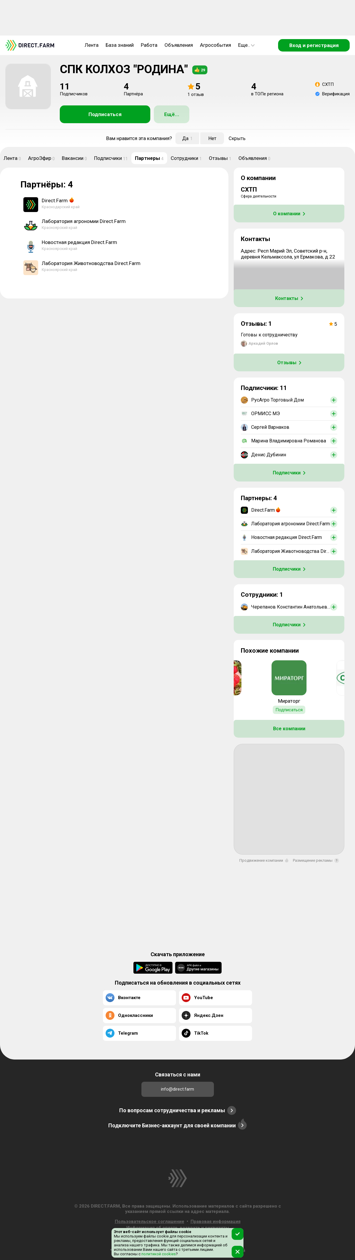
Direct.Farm (55, 200)
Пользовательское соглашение (149, 1221)
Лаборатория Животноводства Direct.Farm (91, 263)
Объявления (178, 45)
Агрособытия (215, 45)
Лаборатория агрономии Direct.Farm (84, 221)
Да (187, 138)
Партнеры (149, 158)
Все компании (289, 728)
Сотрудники (186, 158)
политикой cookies (158, 1254)
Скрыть (237, 138)
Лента (92, 45)
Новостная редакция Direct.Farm (79, 242)
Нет (212, 138)
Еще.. (246, 45)
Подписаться (105, 114)
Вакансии (74, 158)
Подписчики (111, 158)
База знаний (120, 45)
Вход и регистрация (314, 45)
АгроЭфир (41, 158)
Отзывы (220, 158)
